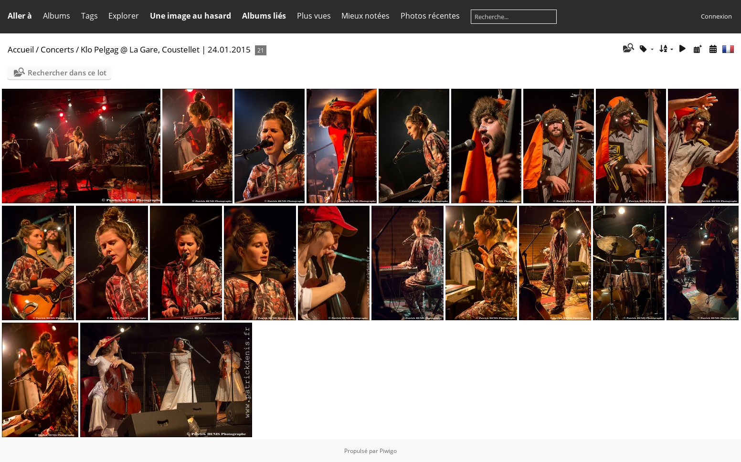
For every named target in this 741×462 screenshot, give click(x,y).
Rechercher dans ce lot (67, 72)
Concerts (57, 49)
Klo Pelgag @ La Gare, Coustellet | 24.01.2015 (166, 49)
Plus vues (314, 15)
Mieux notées (365, 15)
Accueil (21, 49)
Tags (89, 15)
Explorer (123, 15)
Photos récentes (430, 15)
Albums (56, 15)
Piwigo (388, 451)
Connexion (716, 16)
